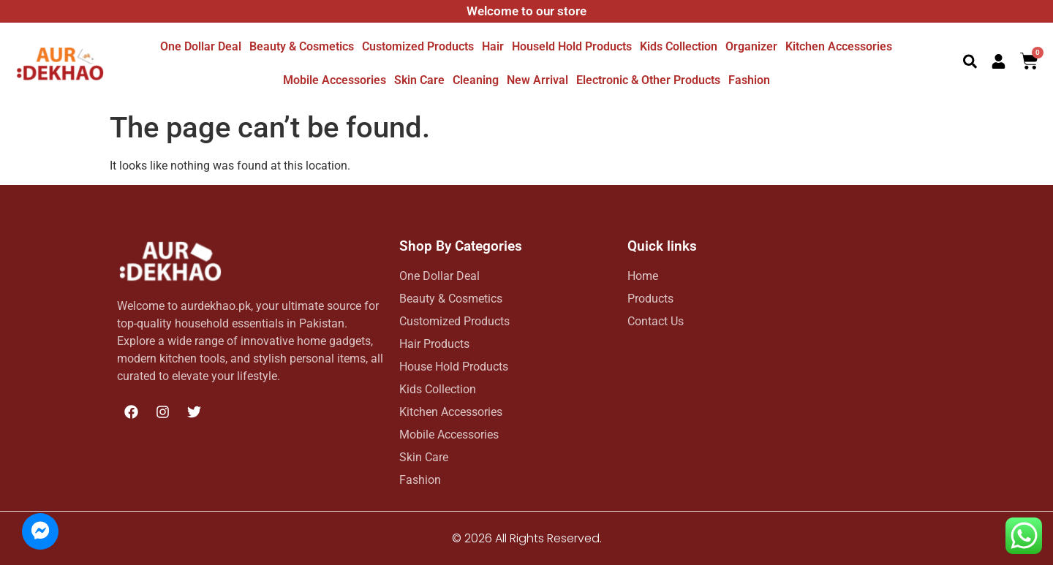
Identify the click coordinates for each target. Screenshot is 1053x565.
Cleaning (476, 80)
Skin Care (419, 80)
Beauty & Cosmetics (301, 46)
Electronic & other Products (648, 80)
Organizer (751, 46)
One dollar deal (200, 46)
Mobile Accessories (334, 80)
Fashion (749, 80)
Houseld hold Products (572, 46)
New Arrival (537, 80)
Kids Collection (678, 46)
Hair (493, 46)
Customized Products (418, 46)
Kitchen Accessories (838, 46)
